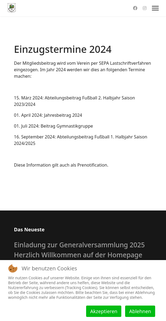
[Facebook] (135, 8)
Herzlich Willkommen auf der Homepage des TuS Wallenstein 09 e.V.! (78, 258)
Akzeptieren (103, 311)
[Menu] (155, 8)
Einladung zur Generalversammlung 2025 (79, 244)
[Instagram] (145, 8)
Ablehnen (140, 311)
